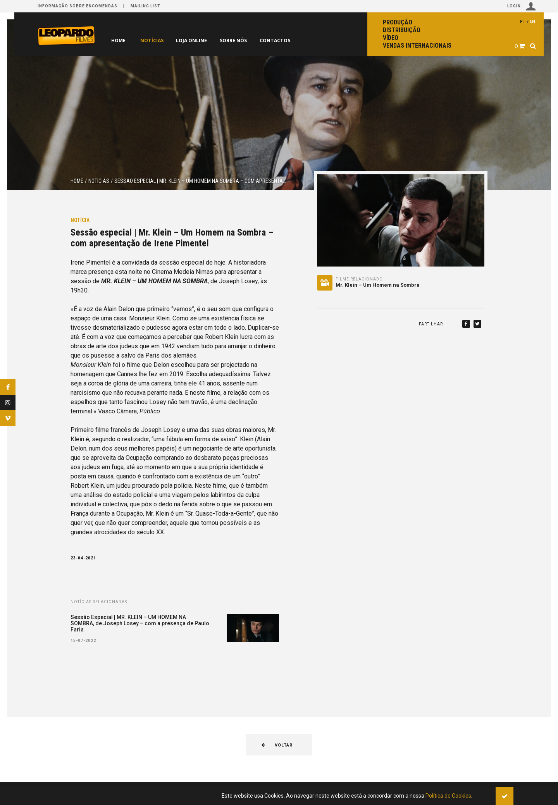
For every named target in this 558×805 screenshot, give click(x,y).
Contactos (288, 40)
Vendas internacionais (417, 45)
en (532, 21)
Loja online (197, 40)
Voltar (277, 745)
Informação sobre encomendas (77, 6)
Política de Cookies (448, 796)
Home (118, 40)
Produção (397, 22)
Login (521, 6)
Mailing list (145, 6)
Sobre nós (243, 40)
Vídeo (390, 37)
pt (522, 21)
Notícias (153, 40)
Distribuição (401, 30)
